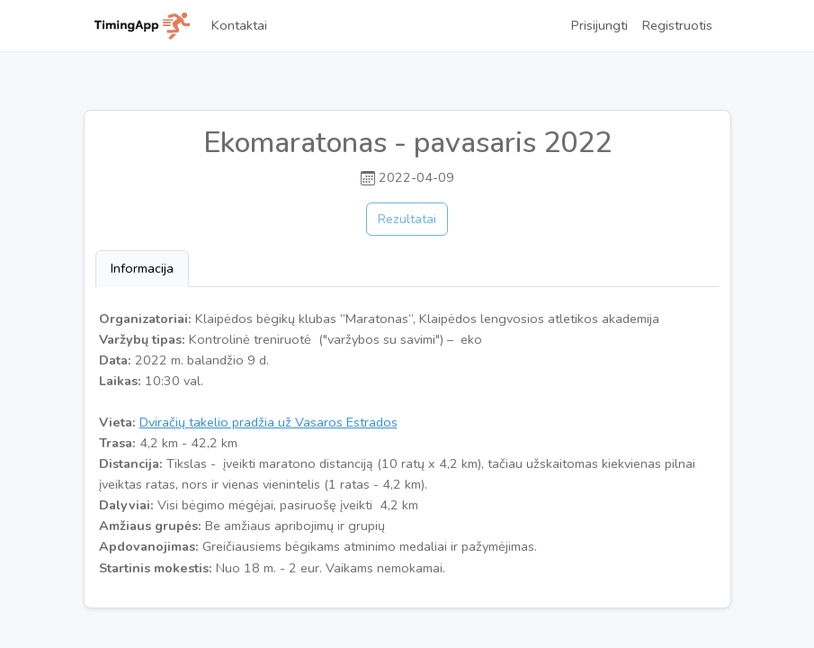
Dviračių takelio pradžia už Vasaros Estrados (268, 422)
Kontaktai (239, 25)
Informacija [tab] (142, 268)
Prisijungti (599, 25)
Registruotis (677, 25)
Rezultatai (407, 219)
